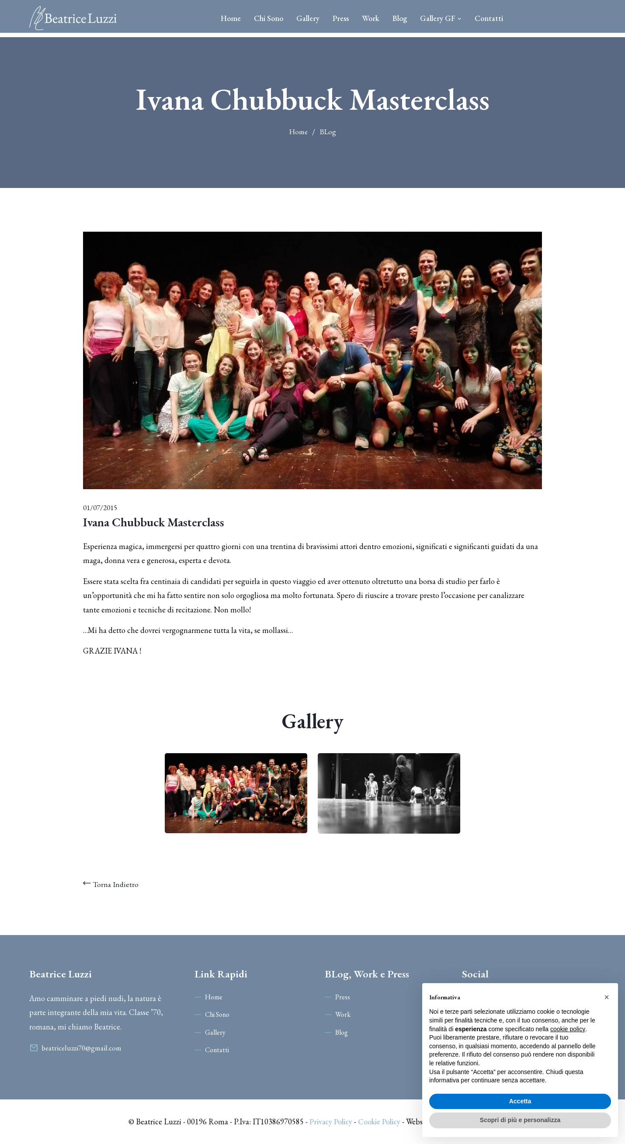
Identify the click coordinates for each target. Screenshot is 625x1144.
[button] (607, 997)
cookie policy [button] (567, 1029)
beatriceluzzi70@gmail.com (82, 1048)
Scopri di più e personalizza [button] (520, 1119)
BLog (328, 131)
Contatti (489, 18)
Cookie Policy (379, 1121)
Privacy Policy (330, 1121)
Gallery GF (441, 18)
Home (231, 18)
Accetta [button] (520, 1101)
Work (370, 18)
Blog (399, 18)
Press (341, 18)
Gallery (307, 18)
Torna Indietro (111, 884)
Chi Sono (268, 18)
